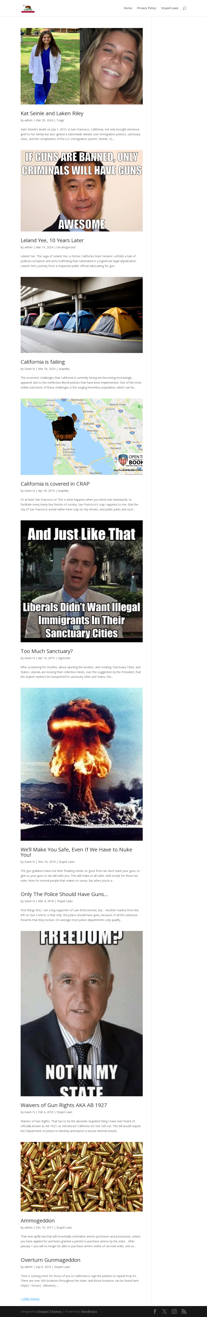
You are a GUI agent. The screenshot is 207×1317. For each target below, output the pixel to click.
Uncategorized (65, 247)
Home (128, 8)
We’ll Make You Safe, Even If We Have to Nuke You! (76, 852)
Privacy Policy (146, 8)
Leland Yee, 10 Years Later (52, 240)
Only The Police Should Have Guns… (64, 894)
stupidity (64, 369)
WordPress (89, 1311)
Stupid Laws (169, 8)
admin (28, 120)
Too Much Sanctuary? (47, 651)
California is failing (43, 361)
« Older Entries (30, 1299)
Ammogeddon (38, 1220)
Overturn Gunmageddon (50, 1259)
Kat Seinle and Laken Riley (52, 113)
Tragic (60, 120)
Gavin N (29, 369)
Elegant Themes (50, 1311)
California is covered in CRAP (55, 483)
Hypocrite (64, 658)
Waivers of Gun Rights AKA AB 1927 (64, 1105)
